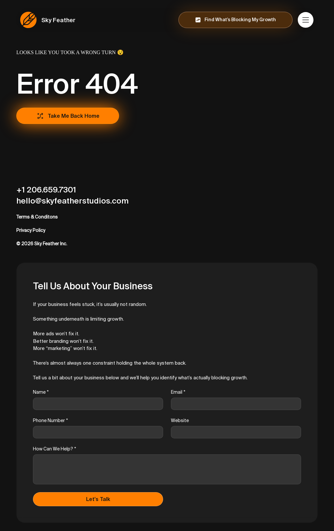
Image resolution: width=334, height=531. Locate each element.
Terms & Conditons (37, 217)
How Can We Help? (54, 449)
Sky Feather (58, 20)
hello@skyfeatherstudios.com (72, 200)
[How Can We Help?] (167, 469)
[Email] (234, 404)
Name (41, 392)
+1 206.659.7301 (46, 189)
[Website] (234, 432)
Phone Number (50, 420)
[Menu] (306, 20)
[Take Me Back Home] (67, 116)
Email (178, 392)
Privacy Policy (30, 230)
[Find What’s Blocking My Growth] (235, 20)
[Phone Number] (96, 432)
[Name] (96, 404)
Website (180, 420)
